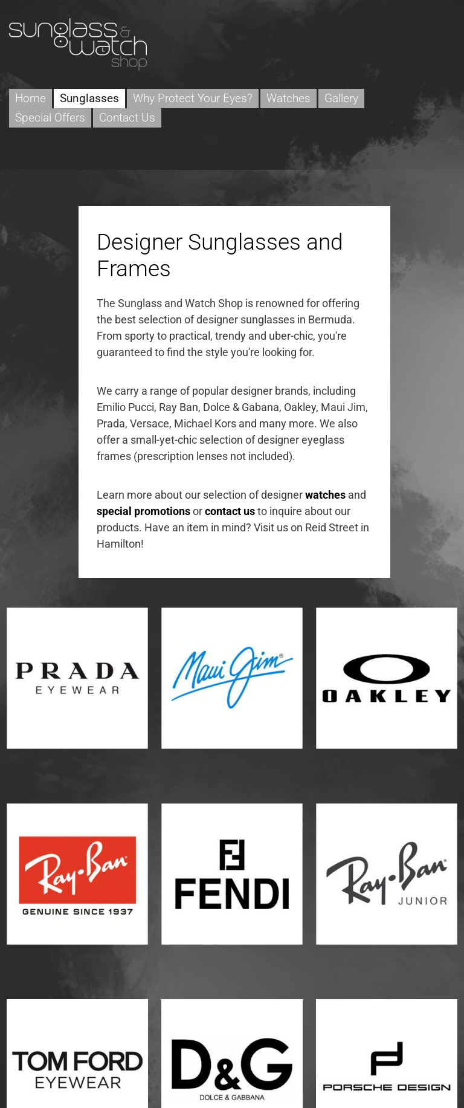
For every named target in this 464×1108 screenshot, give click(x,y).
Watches (288, 98)
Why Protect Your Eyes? (193, 98)
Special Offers (50, 118)
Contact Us (127, 118)
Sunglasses (89, 98)
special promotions (143, 511)
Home (30, 98)
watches (325, 494)
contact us (230, 511)
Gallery (341, 98)
